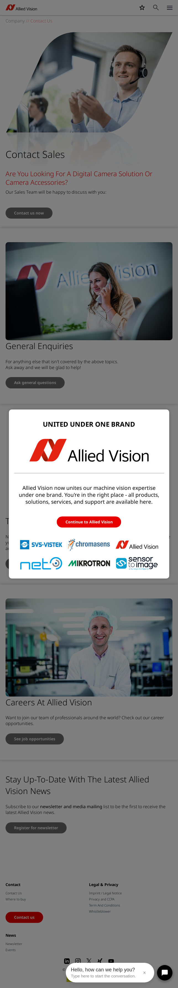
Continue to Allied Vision (89, 521)
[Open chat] (164, 973)
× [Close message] (144, 973)
